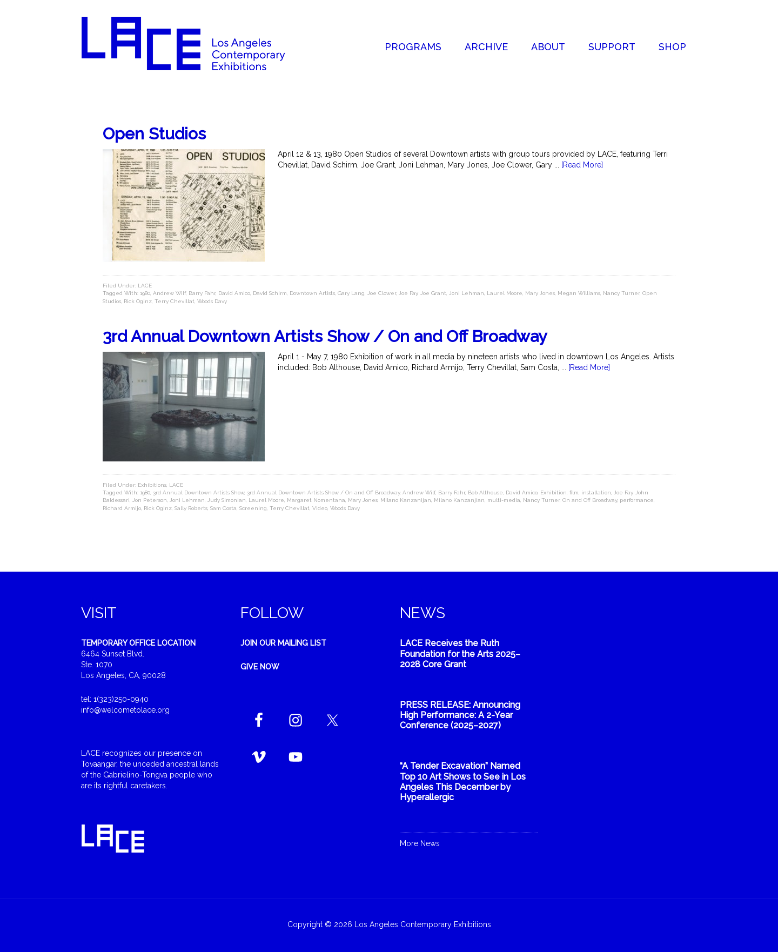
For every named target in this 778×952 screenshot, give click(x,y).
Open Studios (154, 133)
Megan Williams (579, 293)
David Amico (234, 293)
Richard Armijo (122, 508)
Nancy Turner (621, 293)
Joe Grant (433, 293)
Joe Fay (408, 293)
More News (420, 843)
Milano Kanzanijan (405, 500)
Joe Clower (381, 293)
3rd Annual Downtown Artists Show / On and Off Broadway (325, 336)
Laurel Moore (504, 293)
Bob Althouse (485, 492)
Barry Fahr (202, 293)
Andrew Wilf (169, 293)
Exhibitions (152, 485)
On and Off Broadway (589, 500)
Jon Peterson (149, 500)
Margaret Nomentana (316, 500)
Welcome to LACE (194, 43)
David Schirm (270, 293)
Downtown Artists (312, 293)
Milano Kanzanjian (459, 500)
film (574, 492)
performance (637, 500)
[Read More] (582, 164)
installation (596, 492)
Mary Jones (540, 293)
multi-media (503, 500)
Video (319, 508)
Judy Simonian (226, 500)
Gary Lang (351, 293)
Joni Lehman (466, 293)
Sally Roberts (191, 508)
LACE (145, 286)
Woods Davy (212, 301)
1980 (145, 293)
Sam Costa (223, 508)
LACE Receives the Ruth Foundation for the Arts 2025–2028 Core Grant (460, 653)
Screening (253, 508)
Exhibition (553, 492)
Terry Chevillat (174, 301)
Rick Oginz (138, 301)
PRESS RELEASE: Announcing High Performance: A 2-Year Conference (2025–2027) (460, 715)
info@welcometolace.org (125, 710)
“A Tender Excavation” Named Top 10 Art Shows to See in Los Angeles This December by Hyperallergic (463, 781)
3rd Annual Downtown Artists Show (198, 492)
